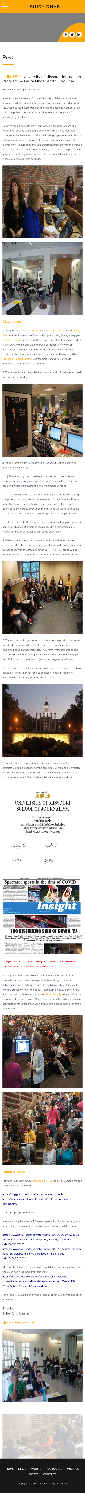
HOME (10, 1469)
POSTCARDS (54, 1469)
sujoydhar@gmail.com (20, 1322)
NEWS (22, 1469)
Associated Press (29, 330)
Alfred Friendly (52, 994)
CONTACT (49, 1474)
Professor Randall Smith (16, 359)
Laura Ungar (57, 330)
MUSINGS (73, 1469)
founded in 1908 (43, 1181)
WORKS (36, 1469)
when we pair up (11, 340)
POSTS (33, 1474)
